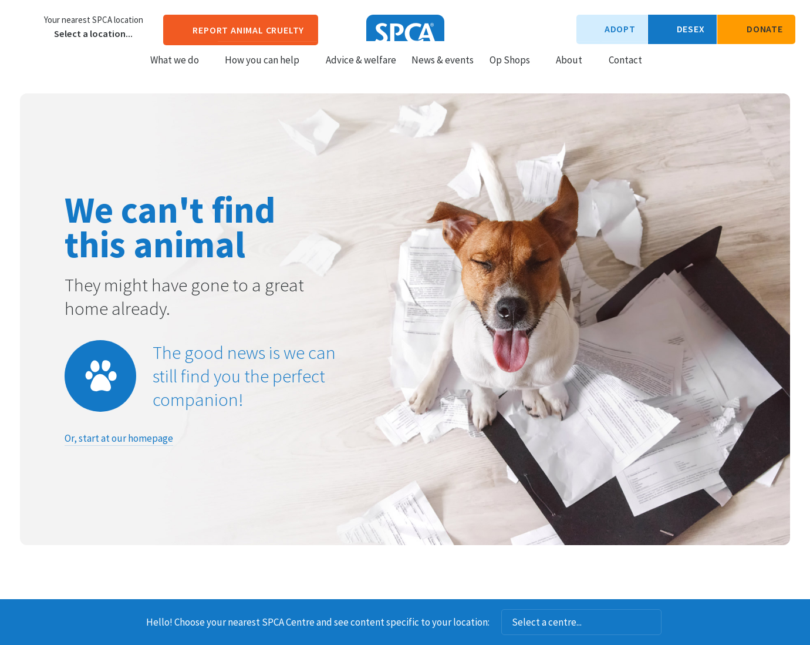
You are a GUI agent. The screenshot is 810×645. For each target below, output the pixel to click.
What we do (180, 71)
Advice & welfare (361, 71)
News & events (442, 71)
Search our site (661, 70)
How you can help (267, 71)
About (574, 71)
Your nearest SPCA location (93, 20)
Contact (625, 71)
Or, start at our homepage (119, 438)
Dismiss (677, 622)
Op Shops (515, 71)
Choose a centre (26, 26)
